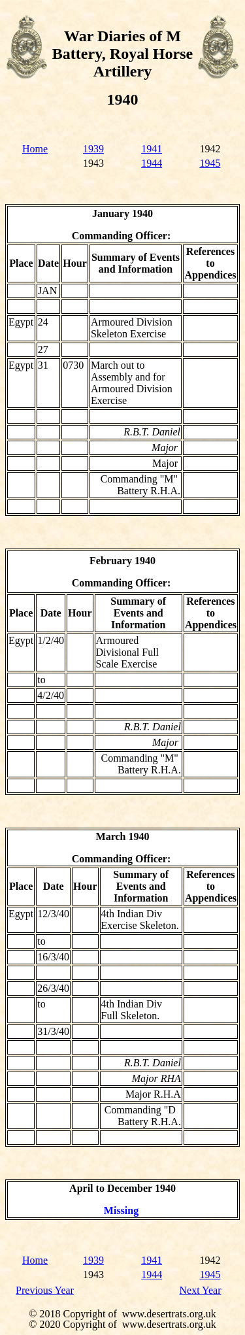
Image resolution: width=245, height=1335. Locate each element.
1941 (151, 148)
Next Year (200, 1290)
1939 (93, 148)
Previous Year (45, 1290)
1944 (151, 163)
